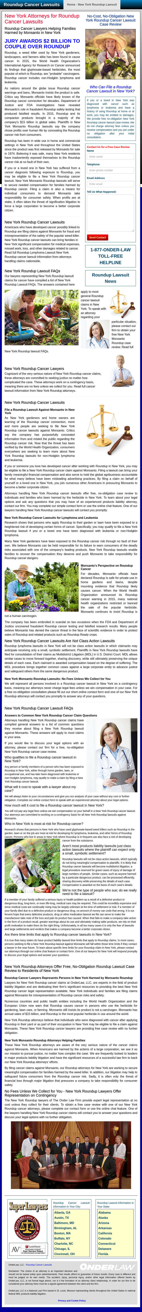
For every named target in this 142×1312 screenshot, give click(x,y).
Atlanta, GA (62, 1212)
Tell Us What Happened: (101, 191)
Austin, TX (61, 1217)
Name (90, 150)
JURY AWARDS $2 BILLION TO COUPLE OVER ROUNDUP (42, 44)
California (105, 1233)
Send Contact (97, 237)
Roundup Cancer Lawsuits (32, 4)
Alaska (103, 1217)
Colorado (104, 1238)
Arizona (103, 1223)
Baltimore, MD (64, 1223)
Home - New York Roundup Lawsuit (92, 4)
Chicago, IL (62, 1248)
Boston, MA (62, 1233)
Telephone (93, 164)
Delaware (104, 1248)
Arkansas (105, 1228)
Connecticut (106, 1243)
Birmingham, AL (65, 1228)
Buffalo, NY (62, 1238)
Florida (103, 1254)
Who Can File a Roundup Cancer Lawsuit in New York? (111, 89)
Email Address (96, 178)
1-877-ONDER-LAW (110, 249)
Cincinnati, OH (64, 1254)
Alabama (104, 1212)
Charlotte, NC (63, 1243)
